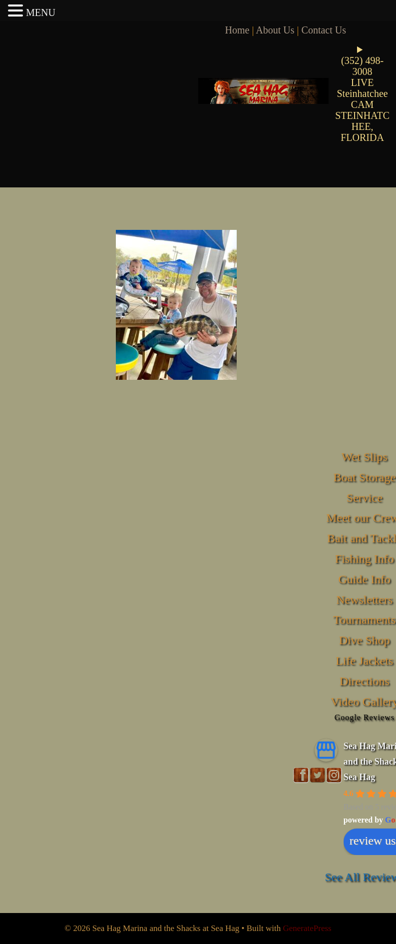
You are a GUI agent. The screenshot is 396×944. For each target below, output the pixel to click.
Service (365, 497)
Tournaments (364, 619)
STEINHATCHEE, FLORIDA (362, 126)
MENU (40, 12)
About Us (275, 29)
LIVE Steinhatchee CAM (362, 93)
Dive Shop (364, 640)
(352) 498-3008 (362, 66)
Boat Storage (364, 477)
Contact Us (324, 29)
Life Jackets (364, 660)
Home (237, 29)
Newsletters (364, 599)
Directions (365, 681)
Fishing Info (364, 558)
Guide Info (364, 579)
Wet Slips (365, 456)
